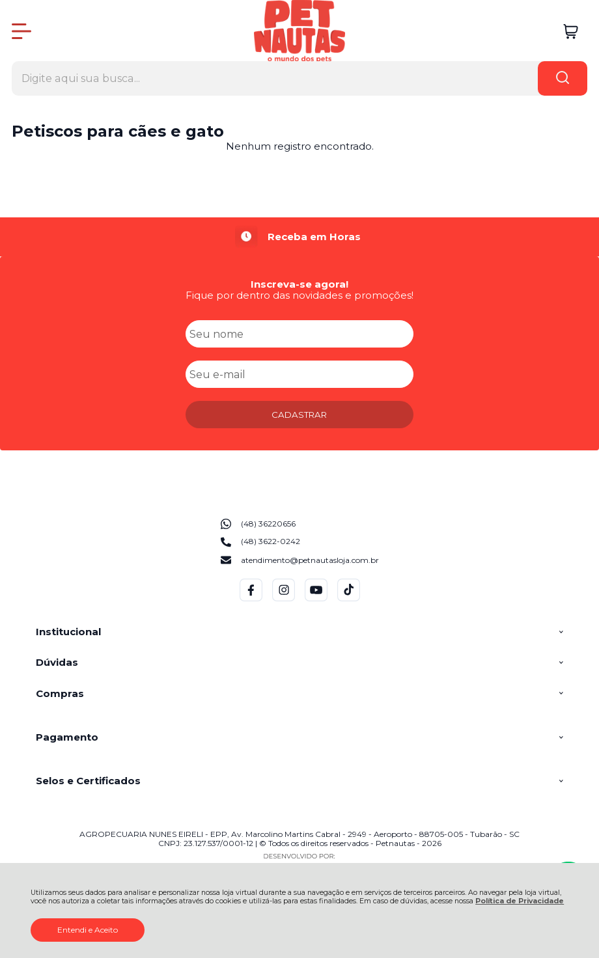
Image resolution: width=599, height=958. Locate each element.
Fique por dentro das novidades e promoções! (299, 295)
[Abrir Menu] (21, 31)
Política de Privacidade (519, 901)
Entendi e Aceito (87, 930)
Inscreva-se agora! (299, 284)
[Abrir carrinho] (570, 31)
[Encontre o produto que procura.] (562, 78)
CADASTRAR (299, 414)
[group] (299, 236)
